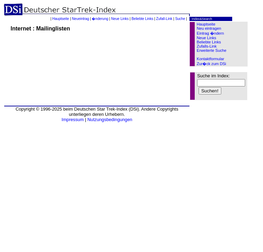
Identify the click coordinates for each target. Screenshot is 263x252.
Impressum (73, 119)
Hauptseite (60, 19)
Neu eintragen (209, 28)
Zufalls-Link (207, 46)
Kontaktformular (210, 59)
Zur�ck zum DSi (211, 64)
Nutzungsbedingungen (110, 119)
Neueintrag (80, 19)
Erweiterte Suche (212, 50)
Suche (180, 19)
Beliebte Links (142, 19)
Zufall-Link (164, 19)
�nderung (100, 19)
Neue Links (120, 19)
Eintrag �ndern (210, 33)
